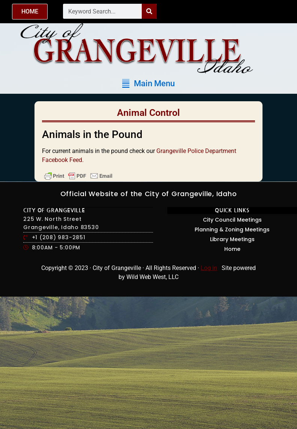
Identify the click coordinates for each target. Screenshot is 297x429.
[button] (148, 83)
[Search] (149, 11)
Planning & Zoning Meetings (232, 229)
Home (232, 249)
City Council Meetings (232, 220)
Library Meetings (232, 239)
